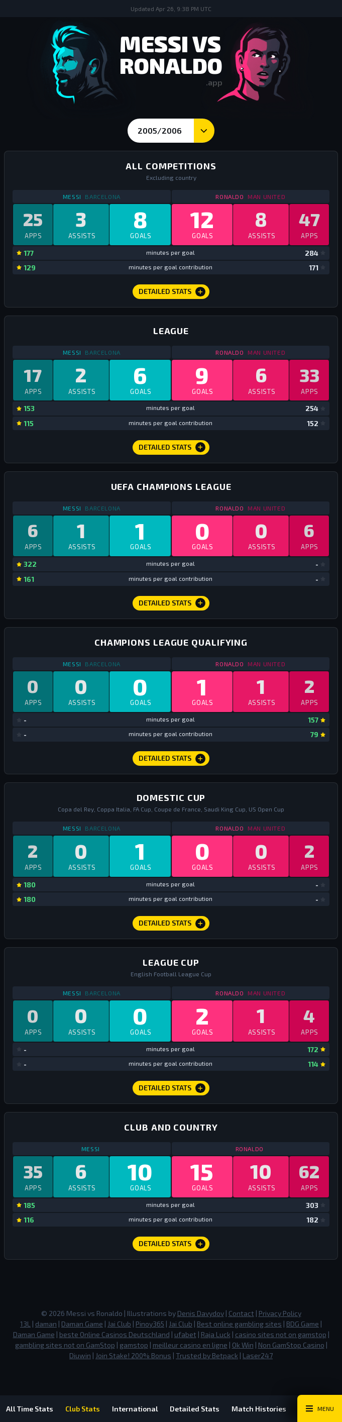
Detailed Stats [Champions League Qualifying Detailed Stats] (172, 759)
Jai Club (119, 1325)
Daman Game (82, 1325)
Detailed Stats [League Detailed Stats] (172, 448)
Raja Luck (216, 1335)
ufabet (185, 1335)
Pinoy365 (150, 1325)
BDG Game (302, 1325)
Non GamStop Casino (291, 1346)
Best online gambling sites (239, 1325)
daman (46, 1325)
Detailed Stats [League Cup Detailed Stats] (172, 1089)
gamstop (134, 1346)
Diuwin (80, 1356)
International (135, 1408)
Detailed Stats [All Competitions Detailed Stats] (172, 292)
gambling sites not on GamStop (65, 1346)
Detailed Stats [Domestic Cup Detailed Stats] (172, 924)
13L (25, 1325)
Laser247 (258, 1356)
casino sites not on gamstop (280, 1335)
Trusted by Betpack (207, 1356)
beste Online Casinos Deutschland (114, 1335)
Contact (241, 1314)
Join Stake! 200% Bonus (133, 1356)
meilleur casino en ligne (190, 1346)
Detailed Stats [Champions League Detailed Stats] (172, 603)
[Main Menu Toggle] (319, 1408)
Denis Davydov (200, 1314)
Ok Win (243, 1346)
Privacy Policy (280, 1314)
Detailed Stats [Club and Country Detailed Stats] (172, 1245)
